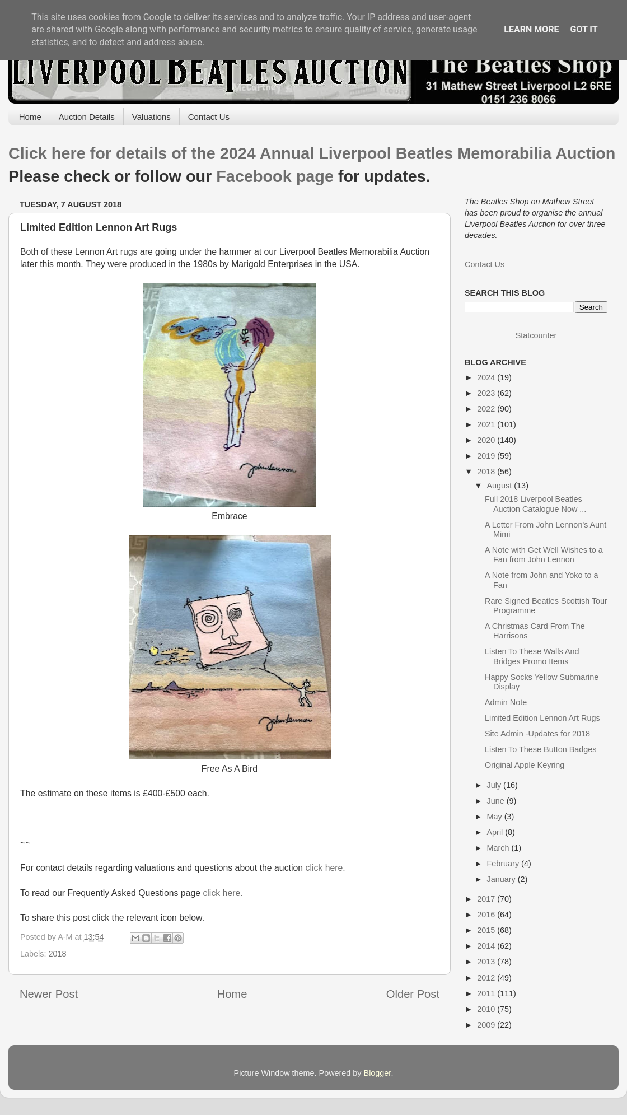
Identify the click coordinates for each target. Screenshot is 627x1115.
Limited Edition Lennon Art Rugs (542, 717)
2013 (487, 961)
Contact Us (209, 117)
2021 (487, 424)
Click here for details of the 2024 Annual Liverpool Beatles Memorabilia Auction (311, 153)
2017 (487, 898)
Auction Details (87, 117)
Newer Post (49, 994)
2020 (487, 440)
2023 (487, 393)
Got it (583, 29)
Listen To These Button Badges (540, 749)
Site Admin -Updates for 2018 (537, 733)
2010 (487, 1009)
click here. (325, 868)
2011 (487, 993)
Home (30, 117)
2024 (487, 377)
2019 (487, 455)
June (497, 800)
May (495, 816)
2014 (487, 945)
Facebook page (275, 176)
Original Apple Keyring (524, 765)
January (502, 879)
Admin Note (506, 702)
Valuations (151, 117)
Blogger (377, 1073)
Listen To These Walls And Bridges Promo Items (532, 656)
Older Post (412, 994)
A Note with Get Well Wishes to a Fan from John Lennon (544, 554)
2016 (487, 914)
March (499, 847)
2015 (487, 930)
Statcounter (536, 335)
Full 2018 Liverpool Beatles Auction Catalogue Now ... (535, 503)
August (500, 485)
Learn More (531, 29)
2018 (57, 953)
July (495, 785)
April (496, 832)
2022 (487, 408)
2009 (487, 1024)
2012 (487, 977)
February (504, 863)
